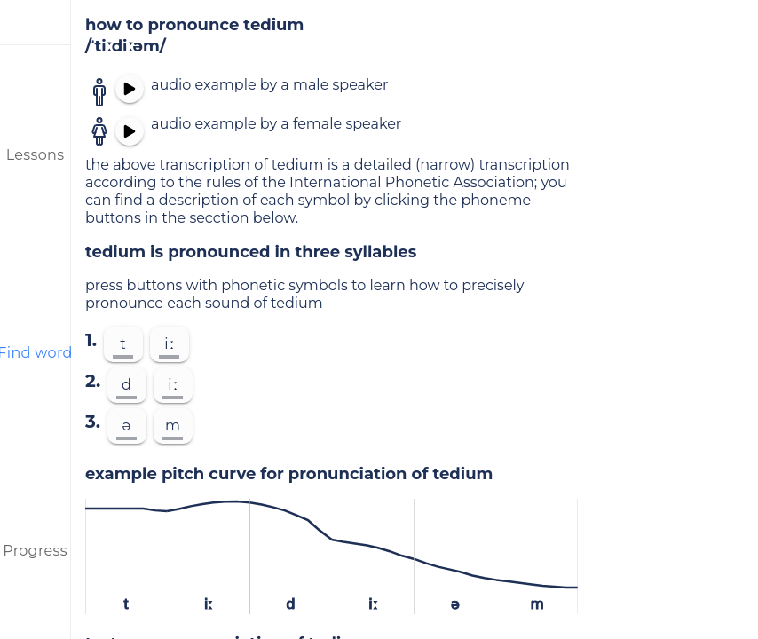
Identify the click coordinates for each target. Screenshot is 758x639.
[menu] (35, 22)
